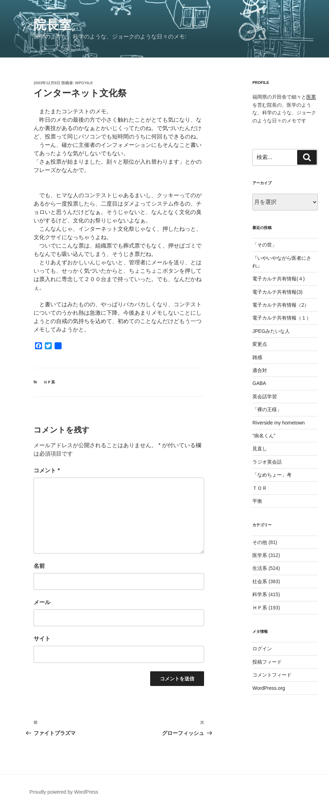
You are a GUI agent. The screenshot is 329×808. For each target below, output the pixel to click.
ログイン (262, 648)
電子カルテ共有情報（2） (280, 305)
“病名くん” (263, 435)
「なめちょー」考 (272, 475)
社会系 (259, 581)
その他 (259, 542)
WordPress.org (268, 688)
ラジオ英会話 (267, 462)
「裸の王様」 (267, 409)
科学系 (259, 594)
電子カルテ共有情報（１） (281, 318)
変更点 (259, 344)
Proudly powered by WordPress (63, 792)
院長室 (52, 24)
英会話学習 (264, 396)
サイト (42, 639)
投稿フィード (267, 662)
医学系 (259, 555)
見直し (259, 448)
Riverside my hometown (278, 423)
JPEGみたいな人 (271, 331)
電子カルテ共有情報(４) (278, 278)
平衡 (257, 501)
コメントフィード (272, 675)
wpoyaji (84, 83)
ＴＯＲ (259, 488)
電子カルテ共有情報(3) (277, 292)
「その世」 (264, 245)
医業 (311, 97)
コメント (47, 470)
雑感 (257, 357)
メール (42, 602)
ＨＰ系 (49, 382)
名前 (39, 566)
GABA (259, 383)
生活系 (259, 568)
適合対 (259, 370)
